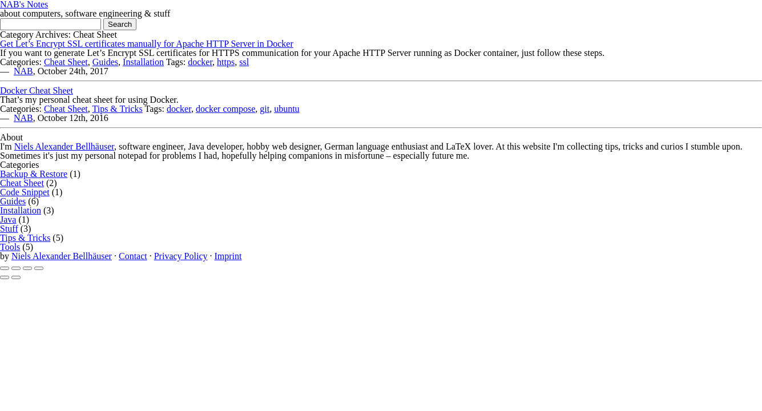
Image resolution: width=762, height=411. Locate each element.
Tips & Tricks (117, 109)
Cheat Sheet (66, 62)
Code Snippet (25, 192)
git (264, 109)
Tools (10, 247)
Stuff (9, 228)
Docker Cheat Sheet (36, 90)
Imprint (227, 256)
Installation (143, 62)
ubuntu (286, 109)
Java (8, 219)
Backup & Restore (33, 174)
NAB (23, 71)
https (226, 62)
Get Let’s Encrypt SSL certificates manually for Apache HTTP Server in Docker (146, 44)
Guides (105, 62)
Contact (133, 256)
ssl (244, 62)
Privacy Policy (181, 256)
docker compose (225, 109)
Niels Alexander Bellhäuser (64, 146)
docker (200, 62)
